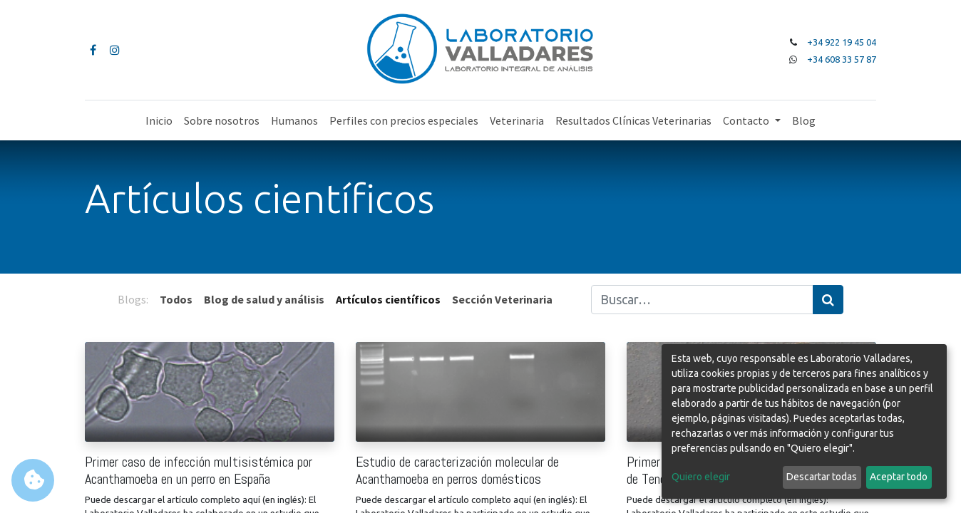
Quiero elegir (701, 476)
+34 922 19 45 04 (841, 42)
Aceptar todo (898, 476)
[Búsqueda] (828, 299)
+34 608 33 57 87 (841, 59)
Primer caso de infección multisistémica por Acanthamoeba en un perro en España (198, 470)
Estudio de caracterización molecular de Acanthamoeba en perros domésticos (457, 470)
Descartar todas (821, 476)
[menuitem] (159, 120)
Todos (176, 299)
